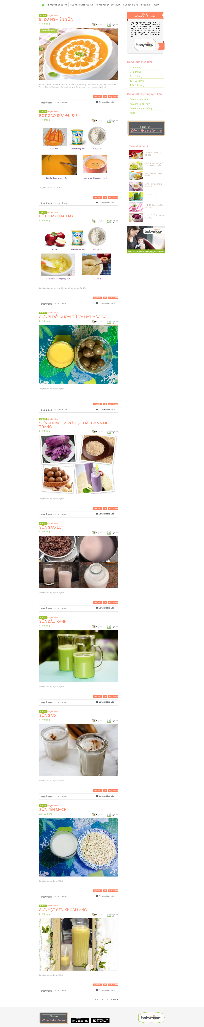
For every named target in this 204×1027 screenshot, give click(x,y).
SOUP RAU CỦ (150, 195)
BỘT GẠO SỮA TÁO (56, 216)
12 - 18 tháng (45, 814)
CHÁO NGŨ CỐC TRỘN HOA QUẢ (153, 185)
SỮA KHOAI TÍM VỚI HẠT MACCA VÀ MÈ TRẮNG (73, 425)
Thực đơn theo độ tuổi (57, 5)
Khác (132, 113)
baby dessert (113, 97)
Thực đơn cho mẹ (130, 5)
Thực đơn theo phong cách (82, 5)
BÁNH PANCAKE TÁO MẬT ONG (153, 174)
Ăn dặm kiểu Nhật (139, 99)
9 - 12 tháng (136, 76)
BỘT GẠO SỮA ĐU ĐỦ (58, 116)
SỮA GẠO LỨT (51, 527)
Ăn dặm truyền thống (141, 108)
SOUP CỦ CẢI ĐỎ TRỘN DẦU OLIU (154, 217)
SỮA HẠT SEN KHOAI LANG (63, 910)
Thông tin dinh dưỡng (149, 5)
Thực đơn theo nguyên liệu (108, 5)
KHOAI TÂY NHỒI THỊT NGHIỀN (153, 154)
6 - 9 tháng (44, 321)
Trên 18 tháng (137, 85)
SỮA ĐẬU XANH (53, 621)
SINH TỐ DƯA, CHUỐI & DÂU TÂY (153, 206)
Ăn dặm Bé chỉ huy (140, 104)
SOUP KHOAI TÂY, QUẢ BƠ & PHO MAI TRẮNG (153, 164)
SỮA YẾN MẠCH (53, 809)
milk (105, 97)
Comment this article (107, 102)
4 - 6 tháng (44, 24)
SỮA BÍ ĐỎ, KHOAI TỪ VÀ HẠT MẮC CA (73, 317)
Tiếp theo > (114, 999)
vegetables (97, 97)
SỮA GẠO (47, 715)
